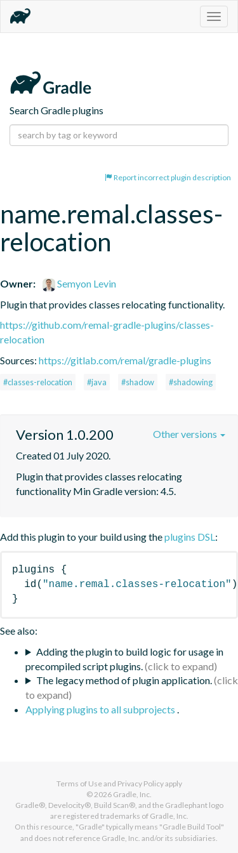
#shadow (137, 382)
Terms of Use (79, 783)
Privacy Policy (140, 783)
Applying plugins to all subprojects (101, 709)
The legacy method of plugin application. (124, 680)
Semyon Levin (79, 283)
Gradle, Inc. (132, 794)
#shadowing (191, 382)
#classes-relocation (37, 382)
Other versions (189, 434)
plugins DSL (189, 537)
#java (97, 382)
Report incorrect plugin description (168, 177)
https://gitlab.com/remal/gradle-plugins (125, 360)
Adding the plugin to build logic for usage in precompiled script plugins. (124, 658)
